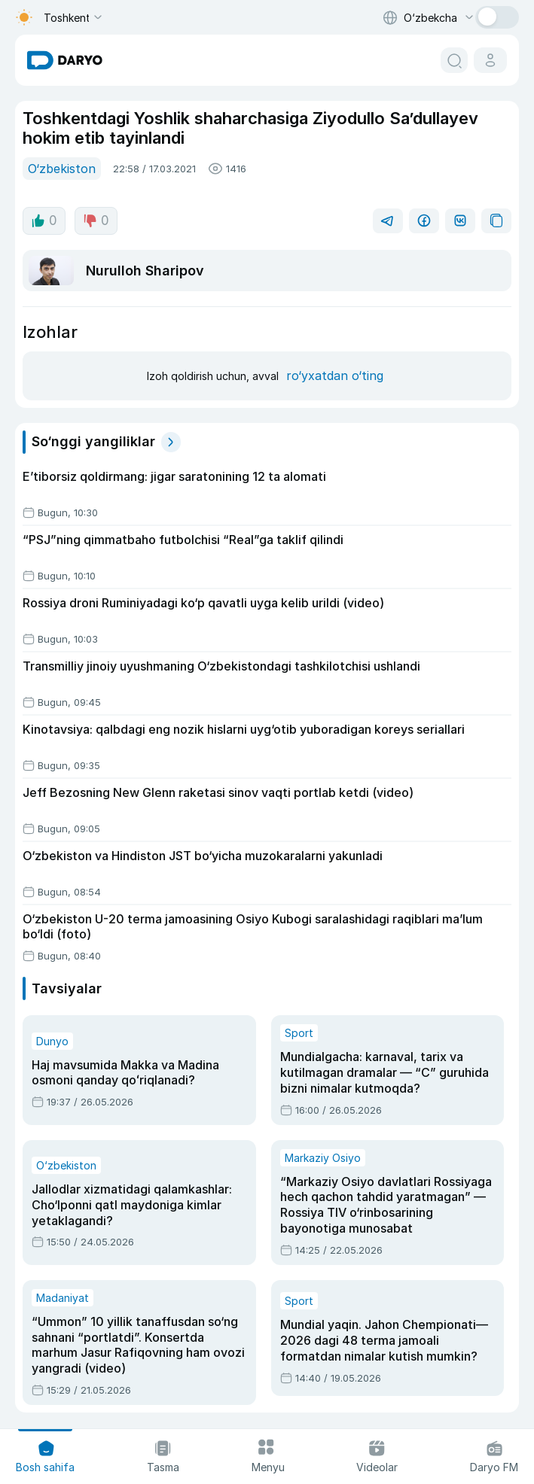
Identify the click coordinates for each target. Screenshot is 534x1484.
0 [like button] (43, 219)
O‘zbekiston (59, 167)
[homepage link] (64, 60)
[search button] (454, 60)
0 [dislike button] (93, 219)
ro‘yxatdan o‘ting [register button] (331, 363)
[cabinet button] (490, 60)
